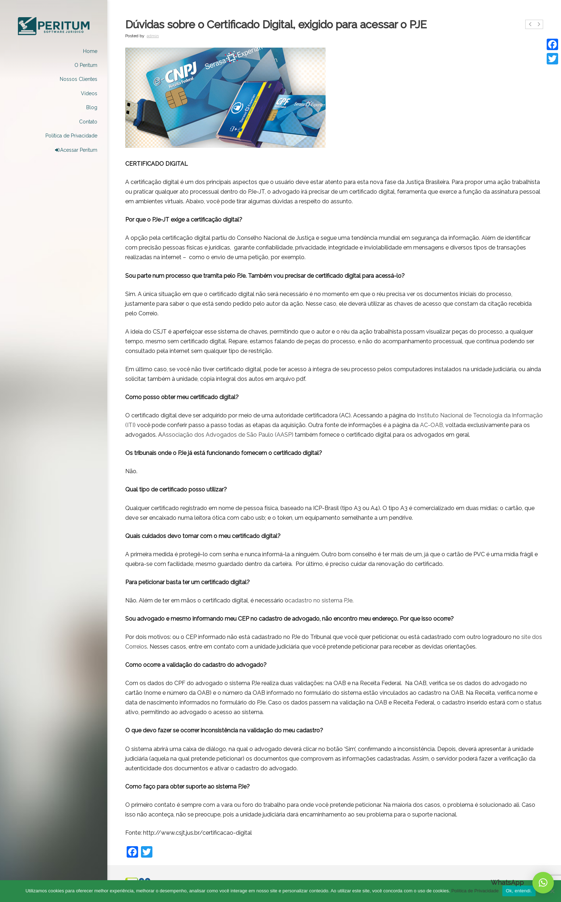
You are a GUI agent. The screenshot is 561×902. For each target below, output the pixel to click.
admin (153, 35)
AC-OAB (431, 425)
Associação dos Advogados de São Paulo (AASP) (227, 434)
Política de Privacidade (474, 890)
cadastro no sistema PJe (320, 600)
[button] (543, 882)
